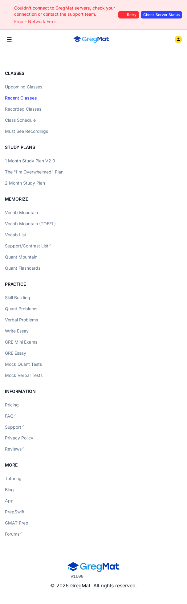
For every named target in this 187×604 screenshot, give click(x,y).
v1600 (77, 576)
